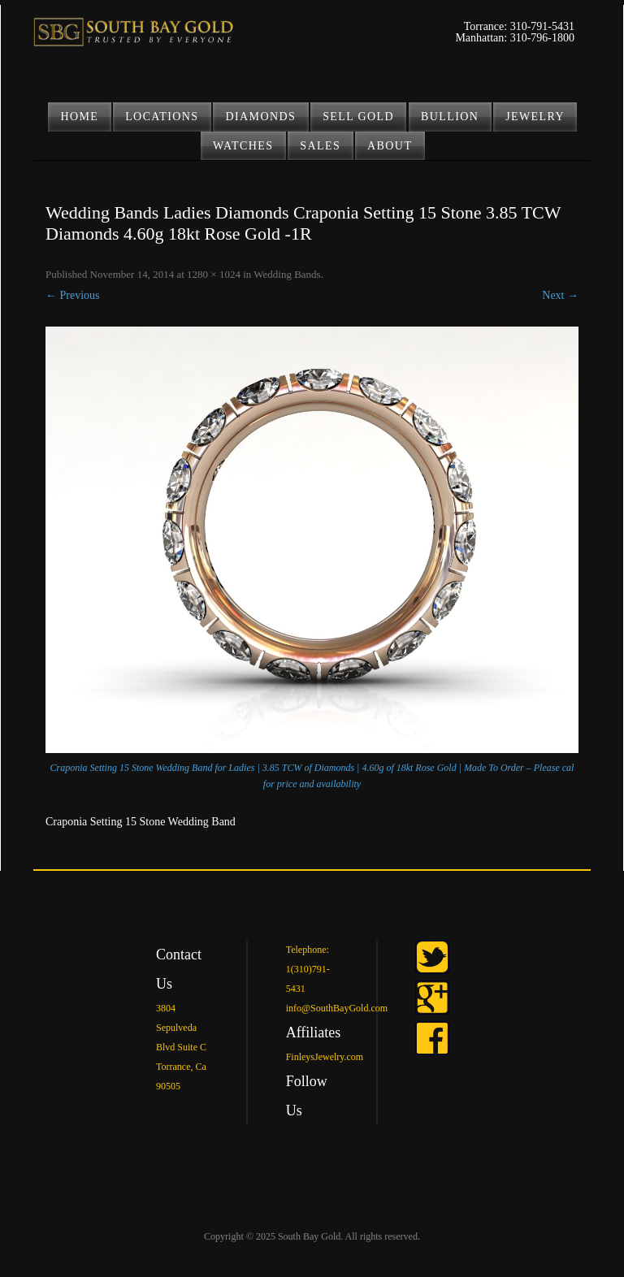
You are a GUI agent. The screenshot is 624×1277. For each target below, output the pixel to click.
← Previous (73, 295)
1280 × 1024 (213, 274)
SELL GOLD (358, 116)
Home (79, 116)
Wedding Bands (287, 274)
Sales (320, 146)
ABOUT (389, 146)
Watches (243, 146)
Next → (560, 295)
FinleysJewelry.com (325, 1057)
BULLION (450, 116)
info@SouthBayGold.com (337, 1008)
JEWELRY (535, 116)
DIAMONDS (261, 116)
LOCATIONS (161, 116)
